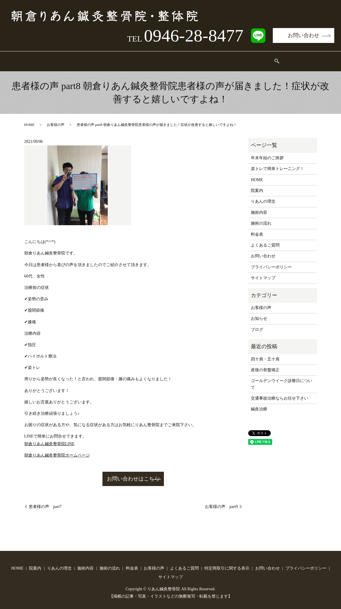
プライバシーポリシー (271, 261)
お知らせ (259, 313)
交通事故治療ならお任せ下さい (279, 393)
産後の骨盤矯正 (265, 364)
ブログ (257, 324)
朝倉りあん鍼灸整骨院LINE (49, 438)
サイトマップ (263, 272)
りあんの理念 (103, 58)
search (305, 58)
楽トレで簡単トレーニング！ (277, 163)
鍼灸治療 (259, 403)
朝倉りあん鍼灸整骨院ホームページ (57, 449)
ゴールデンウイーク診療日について (281, 378)
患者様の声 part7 (45, 501)
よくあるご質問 (276, 58)
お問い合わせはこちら (133, 473)
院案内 (69, 58)
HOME (42, 58)
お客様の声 (236, 58)
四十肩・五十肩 (265, 353)
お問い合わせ (303, 35)
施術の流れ (173, 58)
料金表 (204, 58)
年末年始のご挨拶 (267, 152)
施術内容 (139, 58)
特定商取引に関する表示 (226, 563)
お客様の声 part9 (221, 501)
